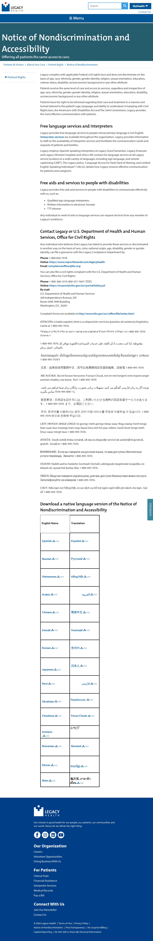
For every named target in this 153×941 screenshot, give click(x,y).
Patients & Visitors (14, 64)
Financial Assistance (45, 880)
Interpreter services (52, 137)
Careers (38, 851)
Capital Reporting (43, 931)
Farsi (45, 683)
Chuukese (48, 715)
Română (76, 746)
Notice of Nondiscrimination (48, 927)
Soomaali (77, 630)
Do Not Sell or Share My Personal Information (78, 931)
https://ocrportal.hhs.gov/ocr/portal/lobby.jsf (77, 285)
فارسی (86, 683)
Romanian (48, 746)
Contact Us (144, 12)
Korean (46, 648)
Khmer (46, 765)
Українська (78, 699)
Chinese (47, 612)
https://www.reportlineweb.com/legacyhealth (77, 262)
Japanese (47, 669)
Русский (77, 559)
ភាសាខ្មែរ (75, 766)
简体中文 (76, 612)
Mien (45, 780)
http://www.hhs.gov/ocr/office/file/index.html (106, 313)
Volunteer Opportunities (48, 856)
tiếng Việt (77, 576)
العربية (86, 594)
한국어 (75, 648)
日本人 (75, 666)
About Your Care (36, 64)
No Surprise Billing (96, 927)
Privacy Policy (81, 923)
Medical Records (43, 890)
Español (76, 541)
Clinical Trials (41, 876)
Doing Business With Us (47, 861)
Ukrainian (48, 701)
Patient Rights (56, 64)
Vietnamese (49, 576)
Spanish (47, 541)
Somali (46, 630)
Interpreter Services (45, 885)
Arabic (46, 594)
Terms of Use (65, 923)
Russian (46, 559)
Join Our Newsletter (45, 909)
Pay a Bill (39, 895)
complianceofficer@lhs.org (64, 266)
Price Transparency (75, 927)
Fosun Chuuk (79, 715)
